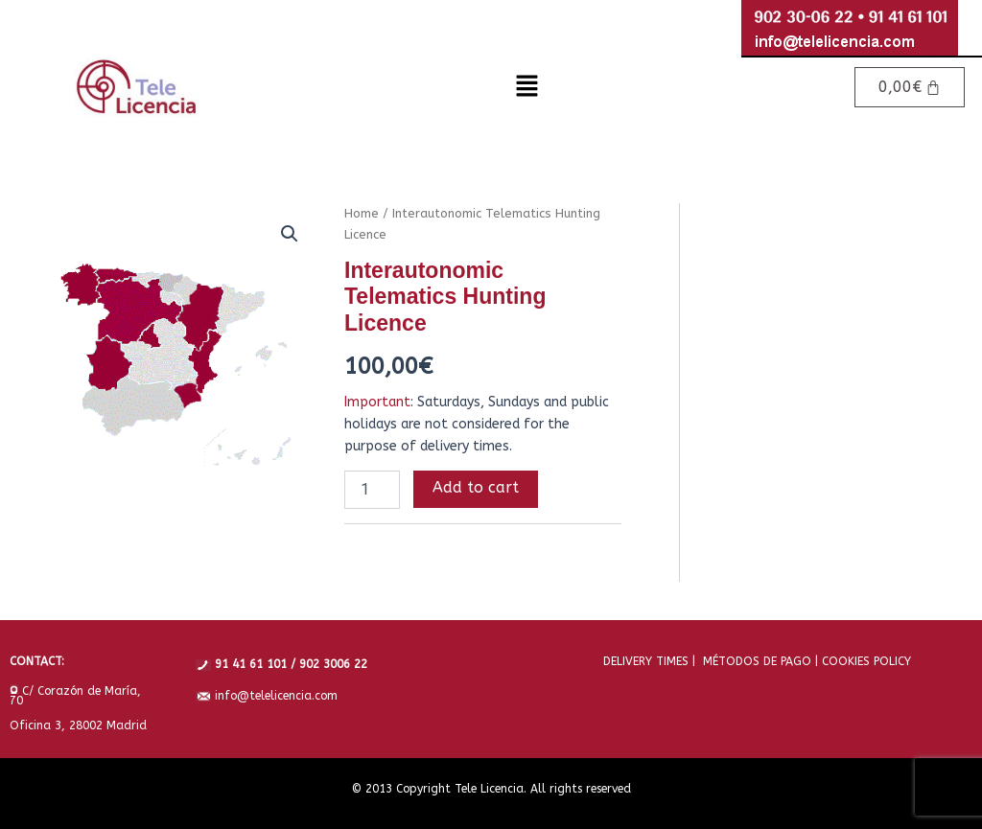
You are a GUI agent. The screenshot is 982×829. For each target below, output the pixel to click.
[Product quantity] (372, 490)
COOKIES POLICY (864, 661)
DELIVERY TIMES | (649, 661)
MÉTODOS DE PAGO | (756, 661)
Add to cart (476, 487)
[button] (526, 87)
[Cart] (910, 87)
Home (361, 213)
